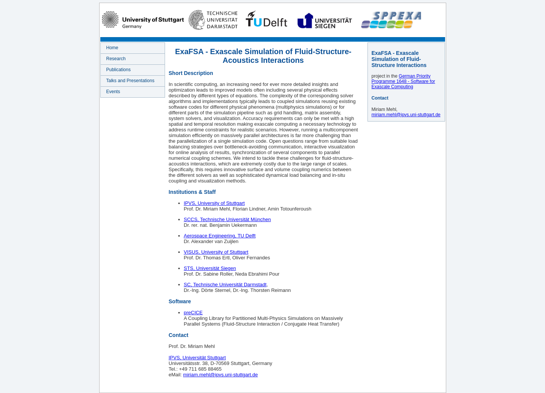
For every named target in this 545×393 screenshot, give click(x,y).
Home (112, 47)
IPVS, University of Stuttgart (214, 203)
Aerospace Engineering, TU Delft (220, 236)
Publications (118, 69)
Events (113, 91)
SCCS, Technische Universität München (227, 219)
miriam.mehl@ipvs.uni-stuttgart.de (220, 374)
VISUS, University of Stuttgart (216, 252)
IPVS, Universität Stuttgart (197, 357)
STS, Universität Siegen (210, 268)
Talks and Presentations (130, 80)
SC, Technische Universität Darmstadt (225, 284)
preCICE (193, 312)
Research (116, 58)
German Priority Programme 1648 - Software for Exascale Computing (403, 81)
